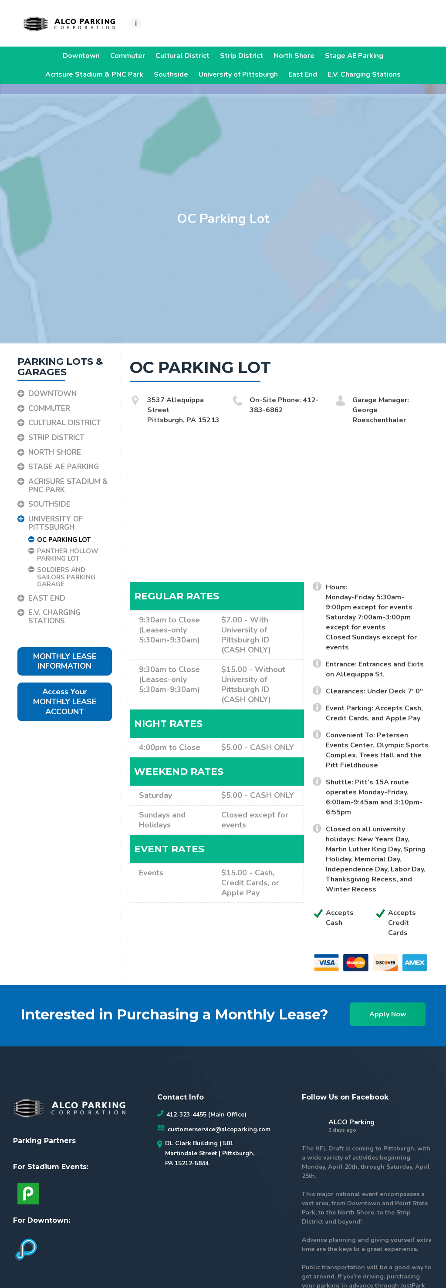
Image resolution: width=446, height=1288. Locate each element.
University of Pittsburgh (238, 74)
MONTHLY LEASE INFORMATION (64, 651)
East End (302, 74)
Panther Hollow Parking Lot (67, 545)
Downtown (81, 56)
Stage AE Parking (354, 56)
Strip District (241, 56)
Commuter (127, 56)
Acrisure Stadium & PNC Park (94, 74)
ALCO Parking (351, 1112)
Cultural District (182, 56)
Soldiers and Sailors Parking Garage (66, 566)
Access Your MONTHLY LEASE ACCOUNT (64, 692)
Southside (171, 74)
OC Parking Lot (64, 529)
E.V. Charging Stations (364, 74)
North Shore (294, 56)
